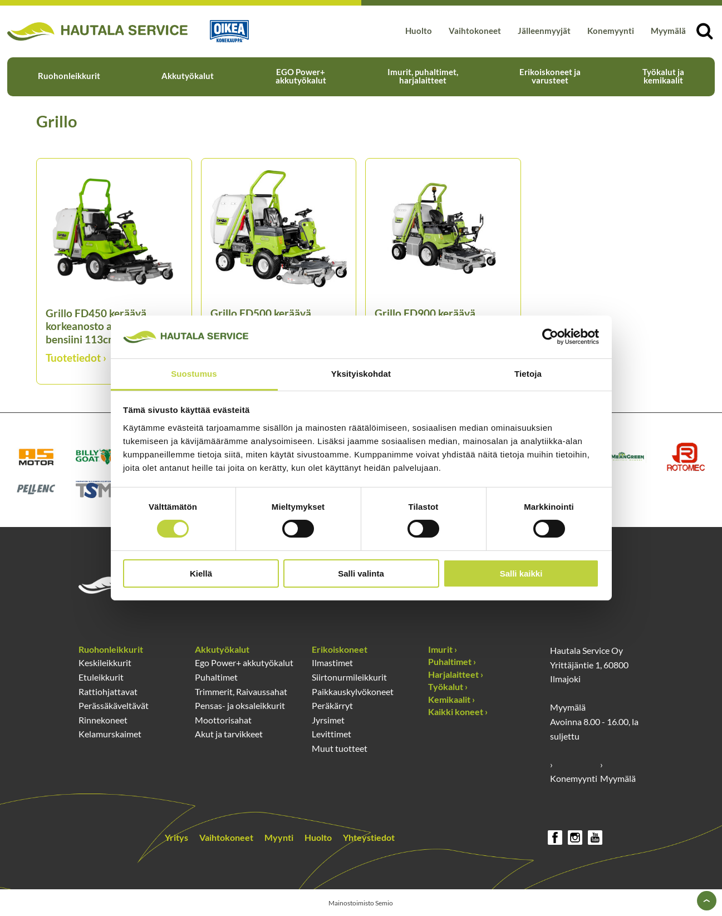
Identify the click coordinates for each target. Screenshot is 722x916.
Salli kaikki (521, 573)
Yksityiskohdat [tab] (361, 373)
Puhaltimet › (452, 661)
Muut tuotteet (339, 748)
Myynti (278, 837)
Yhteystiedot (369, 837)
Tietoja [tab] (528, 373)
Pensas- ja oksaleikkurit (240, 705)
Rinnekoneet (102, 720)
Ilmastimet (332, 662)
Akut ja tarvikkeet (229, 733)
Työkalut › (448, 686)
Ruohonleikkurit (69, 76)
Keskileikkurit (104, 662)
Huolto (418, 31)
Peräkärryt (332, 705)
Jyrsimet (328, 720)
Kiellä (201, 573)
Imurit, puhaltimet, (422, 76)
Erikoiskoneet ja (550, 76)
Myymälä (668, 31)
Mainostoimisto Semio (360, 903)
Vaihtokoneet (475, 31)
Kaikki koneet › (458, 711)
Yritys (176, 837)
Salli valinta (361, 573)
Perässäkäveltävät (113, 705)
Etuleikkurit (101, 677)
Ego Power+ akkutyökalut (244, 662)
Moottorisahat (223, 720)
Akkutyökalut (187, 76)
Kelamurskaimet (109, 733)
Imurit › (442, 649)
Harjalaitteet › (455, 674)
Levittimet (331, 733)
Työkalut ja (663, 76)
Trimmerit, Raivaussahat (241, 691)
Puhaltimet (216, 677)
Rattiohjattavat (107, 691)
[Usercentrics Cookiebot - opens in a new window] (550, 336)
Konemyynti (610, 31)
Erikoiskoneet (339, 649)
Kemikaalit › (451, 699)
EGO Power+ (301, 76)
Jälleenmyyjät (544, 31)
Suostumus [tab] (194, 373)
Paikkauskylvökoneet (353, 691)
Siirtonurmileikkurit (349, 677)
